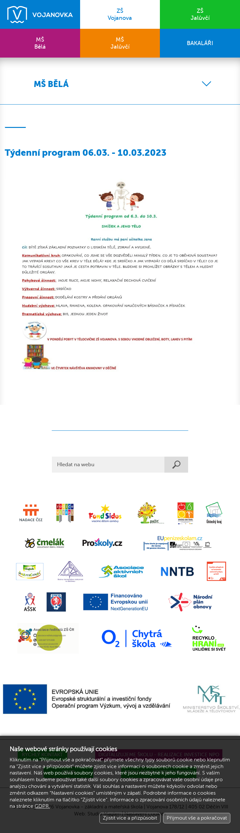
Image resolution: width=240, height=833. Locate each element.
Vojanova (120, 14)
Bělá (40, 43)
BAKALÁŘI (200, 43)
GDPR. (42, 806)
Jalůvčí (200, 14)
